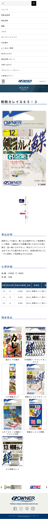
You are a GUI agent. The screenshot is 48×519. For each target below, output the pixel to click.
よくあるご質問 (7, 48)
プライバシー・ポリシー (10, 70)
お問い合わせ (6, 65)
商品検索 (4, 20)
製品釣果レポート (8, 59)
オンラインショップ (9, 37)
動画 (3, 26)
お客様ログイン (7, 76)
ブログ (3, 32)
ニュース (4, 9)
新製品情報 (5, 15)
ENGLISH (42, 81)
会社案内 (4, 43)
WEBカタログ (6, 54)
